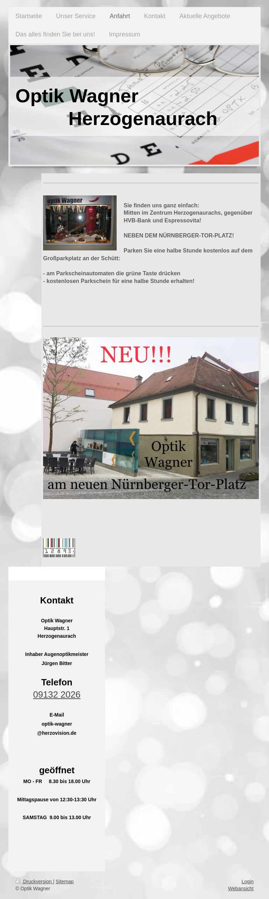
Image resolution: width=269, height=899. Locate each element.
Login (248, 881)
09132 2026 (57, 694)
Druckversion (34, 881)
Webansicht (241, 888)
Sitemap (65, 881)
